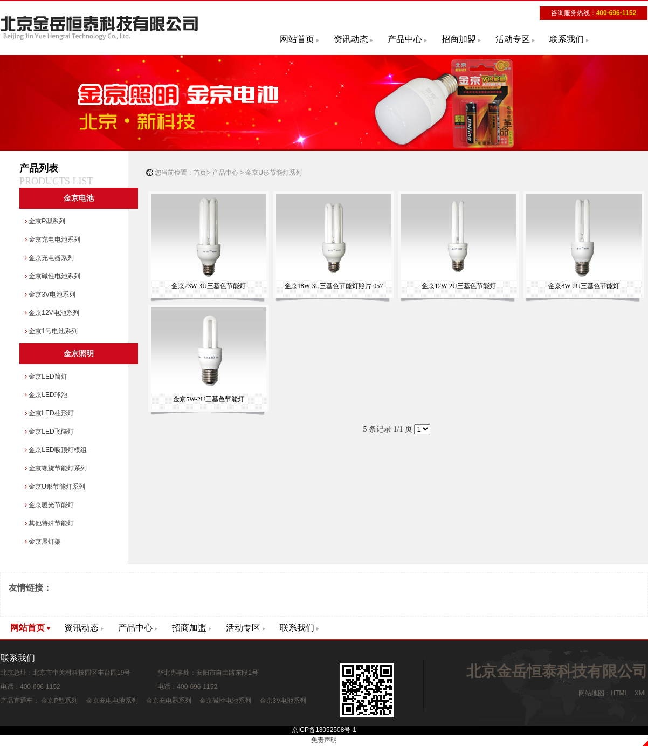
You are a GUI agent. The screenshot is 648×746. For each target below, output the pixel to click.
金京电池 (79, 198)
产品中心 (405, 39)
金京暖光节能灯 (49, 505)
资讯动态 (351, 39)
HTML (619, 693)
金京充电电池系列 (52, 239)
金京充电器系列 (49, 258)
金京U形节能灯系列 (55, 486)
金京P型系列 (45, 221)
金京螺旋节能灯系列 (56, 468)
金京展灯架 (43, 541)
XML (641, 693)
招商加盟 (459, 39)
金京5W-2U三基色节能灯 (208, 355)
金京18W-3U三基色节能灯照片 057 (333, 242)
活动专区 (512, 39)
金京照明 (79, 354)
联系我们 (566, 39)
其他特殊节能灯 (49, 523)
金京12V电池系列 (52, 313)
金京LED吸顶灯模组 (56, 450)
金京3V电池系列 (50, 294)
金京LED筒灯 (46, 376)
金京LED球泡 (46, 395)
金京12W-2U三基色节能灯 (458, 242)
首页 (200, 172)
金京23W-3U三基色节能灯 (208, 242)
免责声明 (324, 740)
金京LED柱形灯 (49, 413)
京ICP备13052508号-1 (324, 730)
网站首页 (297, 39)
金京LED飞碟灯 (49, 431)
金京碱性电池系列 (52, 276)
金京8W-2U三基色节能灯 (583, 242)
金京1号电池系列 (51, 331)
